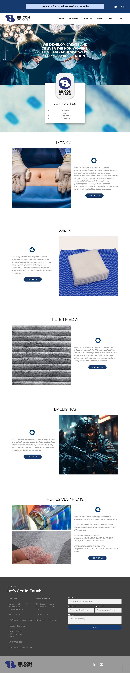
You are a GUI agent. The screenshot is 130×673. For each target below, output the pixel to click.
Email (70, 598)
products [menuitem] (88, 18)
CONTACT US (94, 195)
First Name (72, 606)
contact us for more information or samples (65, 6)
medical (65, 110)
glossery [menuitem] (100, 18)
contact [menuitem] (120, 18)
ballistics (66, 118)
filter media (66, 116)
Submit (94, 627)
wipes (66, 113)
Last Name (99, 606)
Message (71, 615)
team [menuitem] (110, 18)
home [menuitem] (61, 18)
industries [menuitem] (73, 18)
